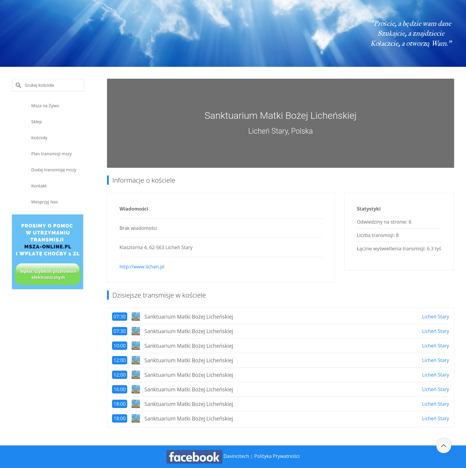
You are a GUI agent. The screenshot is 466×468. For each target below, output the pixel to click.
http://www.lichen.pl (141, 266)
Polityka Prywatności (277, 456)
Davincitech (236, 456)
